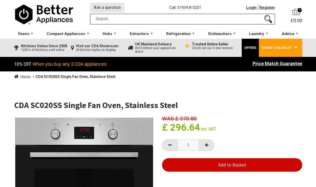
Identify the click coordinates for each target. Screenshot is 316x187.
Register (267, 7)
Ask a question (107, 7)
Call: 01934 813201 (185, 7)
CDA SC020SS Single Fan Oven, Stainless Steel (75, 77)
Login (251, 7)
